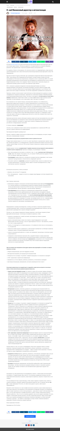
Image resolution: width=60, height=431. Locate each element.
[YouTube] (29, 425)
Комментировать (30, 416)
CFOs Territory (28, 423)
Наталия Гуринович (15, 13)
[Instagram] (31, 425)
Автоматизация (10, 7)
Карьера (15, 7)
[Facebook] (26, 425)
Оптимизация (20, 7)
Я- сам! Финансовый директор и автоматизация (26, 10)
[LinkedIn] (34, 425)
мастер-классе (14, 64)
